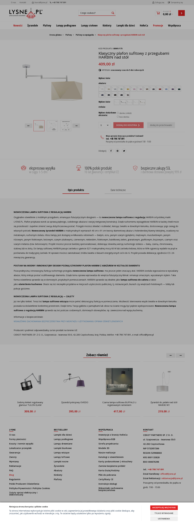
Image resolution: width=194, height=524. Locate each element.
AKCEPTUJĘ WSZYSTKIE (164, 507)
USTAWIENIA (164, 519)
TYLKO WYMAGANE (164, 513)
